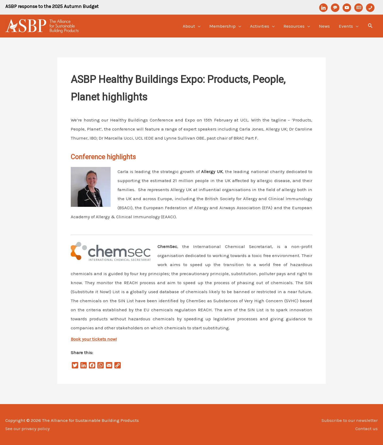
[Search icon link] (370, 26)
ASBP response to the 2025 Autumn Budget (52, 6)
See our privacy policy (27, 428)
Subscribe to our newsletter (349, 420)
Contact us (366, 428)
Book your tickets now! (94, 339)
